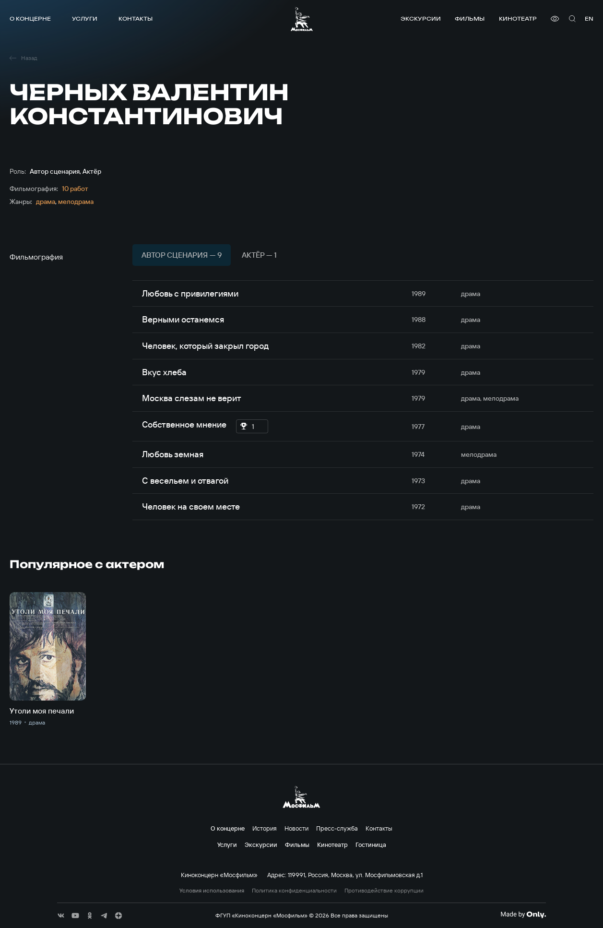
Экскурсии (421, 18)
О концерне (30, 18)
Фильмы (470, 18)
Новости (296, 828)
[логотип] (302, 19)
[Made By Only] (523, 914)
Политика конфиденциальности (294, 890)
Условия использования (211, 890)
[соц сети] (61, 915)
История (264, 828)
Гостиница (370, 844)
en (589, 18)
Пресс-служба (337, 828)
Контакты (135, 18)
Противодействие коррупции (384, 890)
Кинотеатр (518, 18)
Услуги (84, 18)
